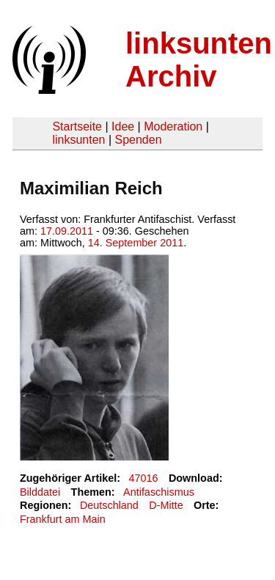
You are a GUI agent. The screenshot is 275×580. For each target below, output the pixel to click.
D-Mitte (166, 505)
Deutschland (109, 505)
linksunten (78, 139)
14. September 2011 (135, 243)
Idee (122, 126)
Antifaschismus (158, 492)
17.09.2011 (66, 231)
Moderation (173, 126)
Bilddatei (40, 492)
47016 (143, 478)
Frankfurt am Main (63, 519)
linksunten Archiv (198, 59)
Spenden (137, 139)
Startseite (77, 126)
